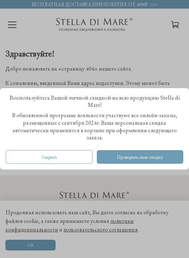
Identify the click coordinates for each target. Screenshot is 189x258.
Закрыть (49, 157)
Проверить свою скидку (140, 157)
